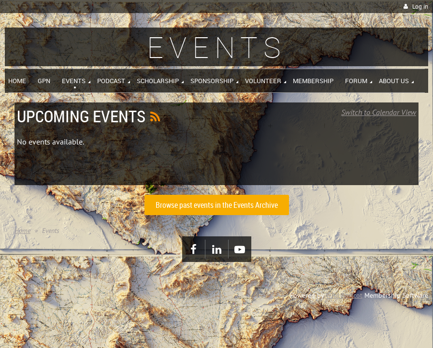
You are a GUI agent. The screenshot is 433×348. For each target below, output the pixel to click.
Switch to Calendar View (378, 112)
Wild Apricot (344, 295)
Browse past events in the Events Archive (217, 205)
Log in (420, 6)
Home (22, 230)
